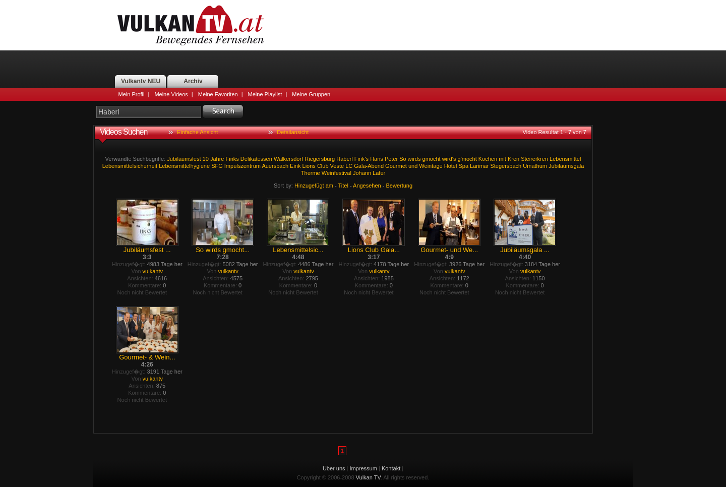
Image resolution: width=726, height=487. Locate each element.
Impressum (363, 468)
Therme (310, 173)
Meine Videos (171, 94)
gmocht (431, 159)
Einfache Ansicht (197, 132)
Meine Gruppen (311, 94)
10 (206, 159)
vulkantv (153, 271)
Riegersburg (320, 159)
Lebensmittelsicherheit (129, 166)
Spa (463, 166)
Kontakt (391, 468)
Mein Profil (131, 94)
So (402, 159)
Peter (391, 159)
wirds (414, 159)
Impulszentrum (242, 166)
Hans (376, 159)
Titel (343, 185)
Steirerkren (534, 159)
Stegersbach (505, 166)
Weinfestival (336, 173)
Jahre (217, 159)
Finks (232, 159)
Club (323, 166)
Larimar (479, 166)
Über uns (334, 468)
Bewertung (399, 185)
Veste (337, 166)
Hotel (450, 166)
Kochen (487, 159)
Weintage (430, 166)
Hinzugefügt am (313, 185)
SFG (217, 166)
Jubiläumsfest (184, 159)
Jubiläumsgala (566, 166)
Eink (295, 166)
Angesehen (367, 185)
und (412, 166)
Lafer (379, 173)
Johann (362, 173)
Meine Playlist (265, 94)
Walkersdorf (288, 159)
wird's (449, 159)
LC (348, 166)
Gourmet (396, 166)
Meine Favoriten (218, 94)
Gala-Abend (369, 166)
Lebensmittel (565, 159)
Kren (513, 159)
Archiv (193, 81)
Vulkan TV (190, 25)
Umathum (535, 166)
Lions (309, 166)
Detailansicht (293, 132)
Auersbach (275, 166)
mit (502, 159)
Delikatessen (256, 159)
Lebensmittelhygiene (184, 166)
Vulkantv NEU (140, 81)
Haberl (344, 159)
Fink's (361, 159)
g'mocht (467, 159)
